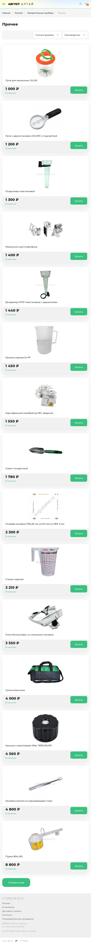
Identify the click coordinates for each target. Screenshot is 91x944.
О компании (8, 907)
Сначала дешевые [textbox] (44, 35)
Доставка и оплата (11, 911)
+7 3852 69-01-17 (13, 898)
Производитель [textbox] (72, 35)
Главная (6, 13)
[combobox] (47, 35)
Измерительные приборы (40, 13)
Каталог (19, 13)
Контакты (7, 915)
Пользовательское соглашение (18, 919)
